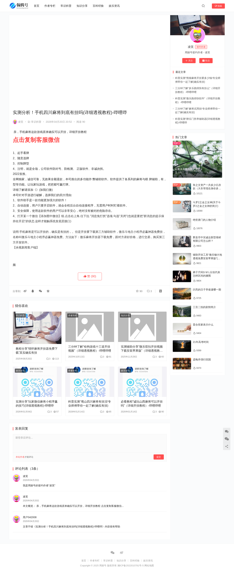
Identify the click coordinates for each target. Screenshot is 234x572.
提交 (154, 453)
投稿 (218, 6)
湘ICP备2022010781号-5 (130, 563)
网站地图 (149, 563)
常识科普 (66, 5)
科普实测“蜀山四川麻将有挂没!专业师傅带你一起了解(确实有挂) (87, 400)
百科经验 (98, 5)
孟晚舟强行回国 (202, 359)
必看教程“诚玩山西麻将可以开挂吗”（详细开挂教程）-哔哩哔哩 (138, 400)
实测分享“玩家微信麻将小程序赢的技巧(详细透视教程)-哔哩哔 (36, 399)
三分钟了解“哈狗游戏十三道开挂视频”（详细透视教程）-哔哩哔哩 (87, 345)
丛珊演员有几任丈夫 (186, 169)
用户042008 (30, 513)
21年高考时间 (201, 341)
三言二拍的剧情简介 (204, 307)
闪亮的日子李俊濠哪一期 (207, 289)
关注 (189, 60)
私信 (206, 60)
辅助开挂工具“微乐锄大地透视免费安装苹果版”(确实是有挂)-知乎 (207, 258)
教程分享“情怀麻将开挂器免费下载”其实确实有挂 (35, 347)
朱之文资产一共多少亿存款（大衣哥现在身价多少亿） (207, 188)
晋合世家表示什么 (203, 324)
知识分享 (82, 5)
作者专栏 (50, 5)
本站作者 (20, 453)
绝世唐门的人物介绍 (204, 219)
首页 (36, 5)
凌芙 (18, 119)
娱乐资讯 (114, 5)
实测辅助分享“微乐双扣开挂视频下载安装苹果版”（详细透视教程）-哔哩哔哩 (137, 345)
